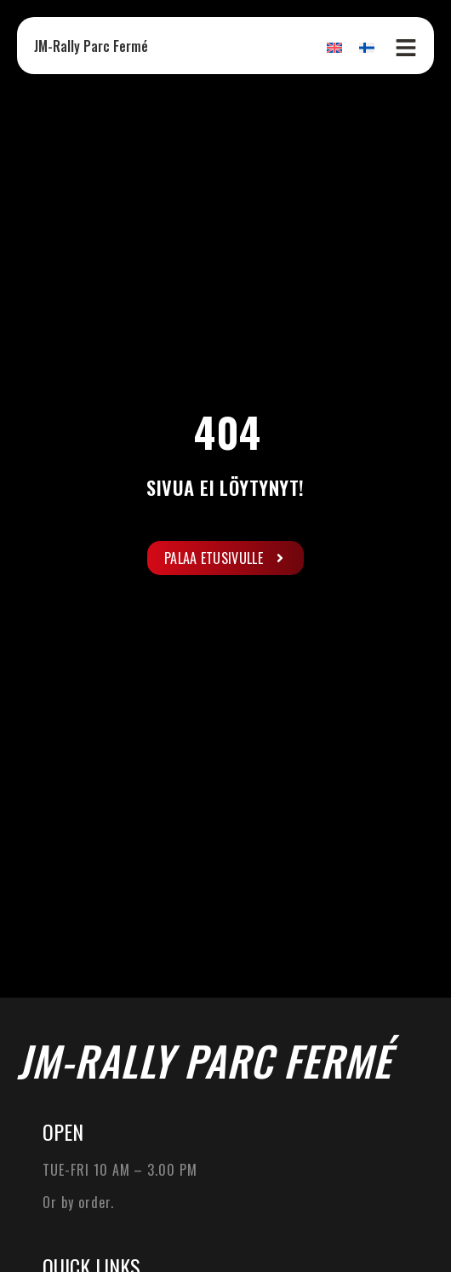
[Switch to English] (334, 47)
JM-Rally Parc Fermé (91, 46)
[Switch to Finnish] (367, 47)
